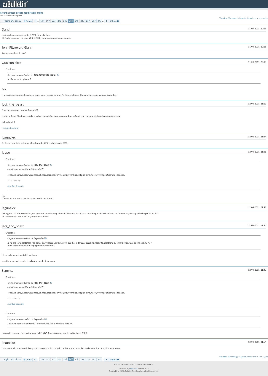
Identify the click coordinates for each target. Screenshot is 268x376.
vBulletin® (133, 368)
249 (82, 20)
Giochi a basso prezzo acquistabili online (21, 12)
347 (99, 20)
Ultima (114, 21)
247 (71, 20)
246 (65, 20)
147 (42, 20)
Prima (27, 21)
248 (76, 20)
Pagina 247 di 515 (12, 20)
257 (88, 20)
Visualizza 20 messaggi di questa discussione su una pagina (243, 18)
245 (59, 20)
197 (48, 20)
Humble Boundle (10, 127)
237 (53, 20)
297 (94, 20)
